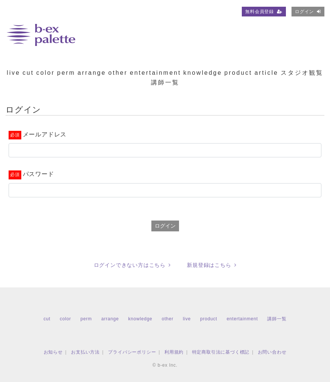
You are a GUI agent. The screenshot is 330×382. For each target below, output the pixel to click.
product (238, 73)
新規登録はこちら (211, 265)
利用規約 (173, 352)
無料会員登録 (264, 11)
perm (66, 73)
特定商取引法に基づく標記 (221, 352)
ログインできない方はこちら (132, 265)
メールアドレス (45, 134)
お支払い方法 (85, 352)
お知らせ (53, 352)
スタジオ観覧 (302, 73)
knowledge (202, 73)
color (45, 73)
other (117, 73)
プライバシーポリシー (132, 352)
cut (28, 73)
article (266, 73)
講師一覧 (165, 82)
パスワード (38, 174)
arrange (91, 73)
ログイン (308, 11)
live (13, 73)
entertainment (155, 73)
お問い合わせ (272, 352)
